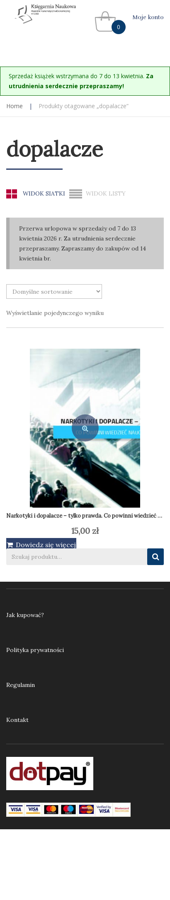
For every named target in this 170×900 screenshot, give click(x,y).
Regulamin (20, 685)
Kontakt (17, 720)
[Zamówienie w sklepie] (54, 291)
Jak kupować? (25, 615)
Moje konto (148, 17)
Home (14, 106)
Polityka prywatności (35, 650)
